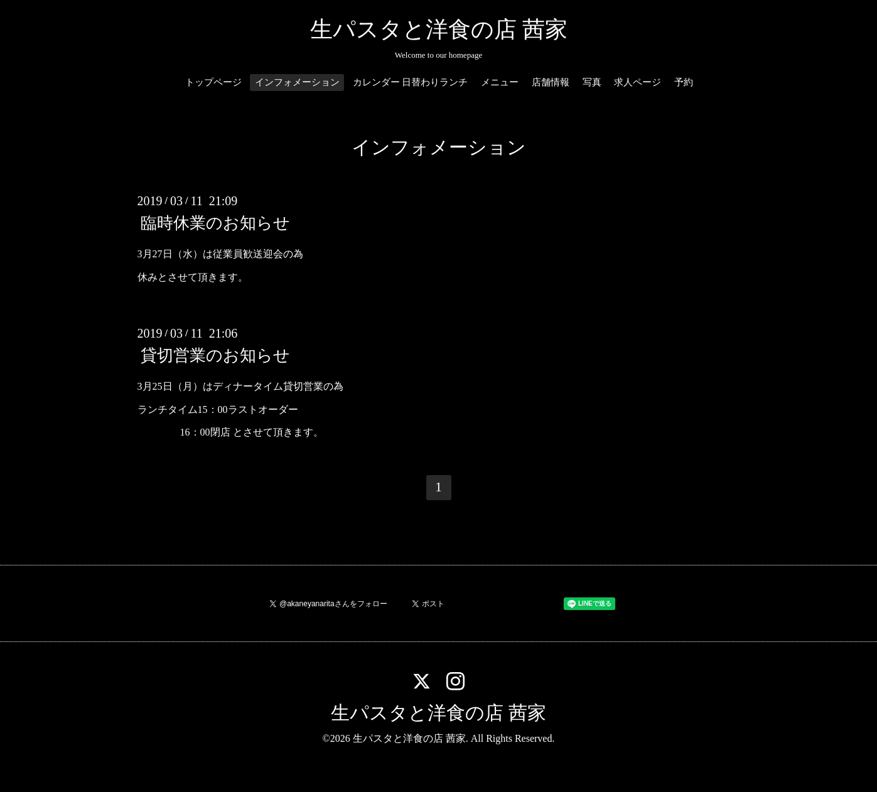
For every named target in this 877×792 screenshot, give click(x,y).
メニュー (500, 82)
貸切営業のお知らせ (215, 355)
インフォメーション (297, 82)
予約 (683, 82)
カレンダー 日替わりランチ (410, 82)
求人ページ (637, 82)
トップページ (213, 82)
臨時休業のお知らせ (215, 223)
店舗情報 (550, 82)
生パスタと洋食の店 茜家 (439, 29)
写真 (592, 82)
